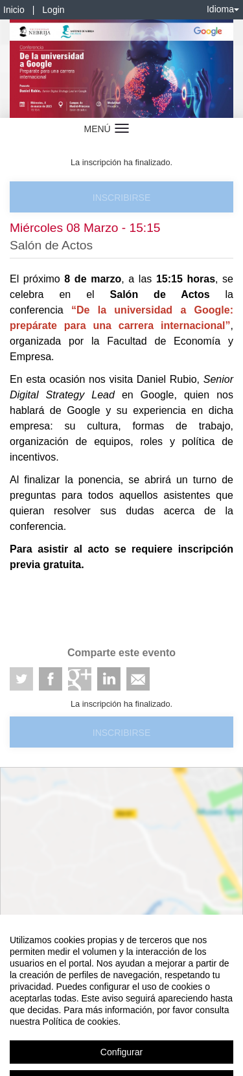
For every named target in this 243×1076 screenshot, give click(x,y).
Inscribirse (121, 197)
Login (53, 10)
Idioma (223, 9)
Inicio (14, 10)
